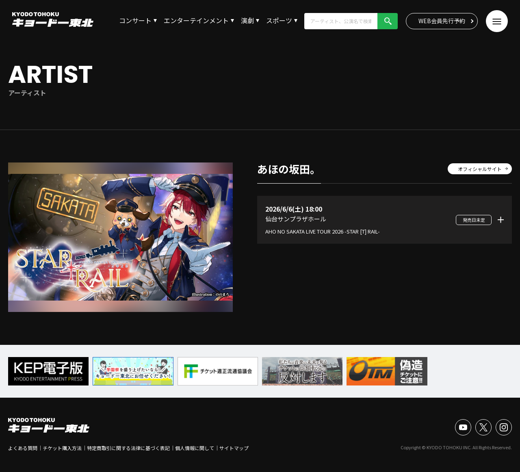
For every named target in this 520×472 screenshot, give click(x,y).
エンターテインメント (196, 20)
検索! (387, 21)
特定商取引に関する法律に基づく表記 (128, 447)
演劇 (247, 20)
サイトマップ (234, 447)
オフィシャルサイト (480, 168)
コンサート (135, 20)
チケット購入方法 (62, 447)
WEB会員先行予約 (441, 21)
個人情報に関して (194, 447)
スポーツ (279, 20)
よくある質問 (22, 447)
